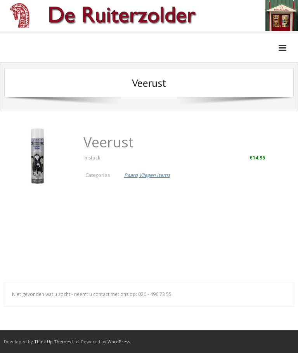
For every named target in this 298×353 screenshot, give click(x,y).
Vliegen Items (154, 174)
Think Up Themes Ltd (56, 341)
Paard (131, 174)
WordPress (118, 341)
